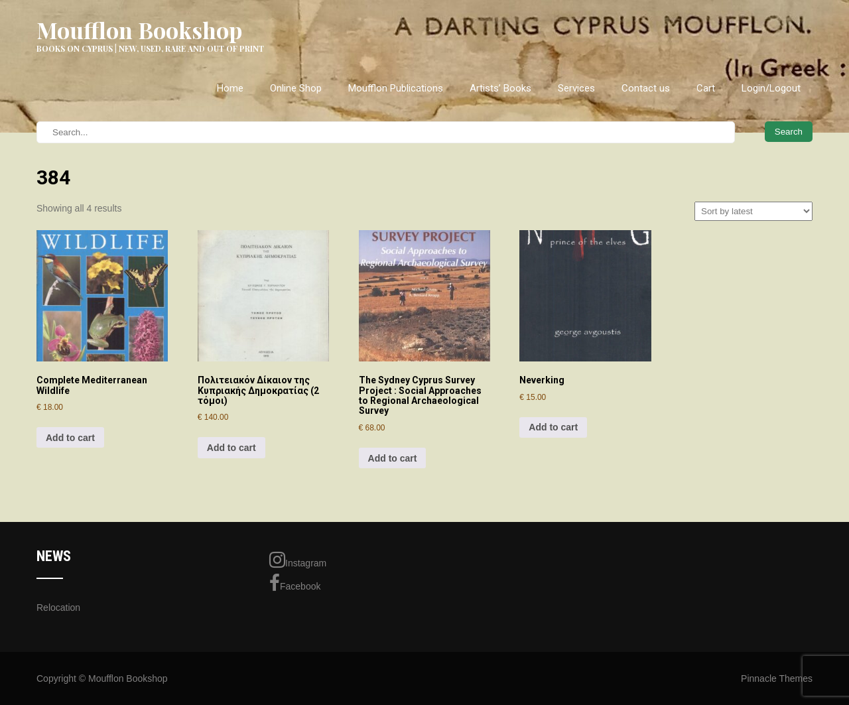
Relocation (58, 607)
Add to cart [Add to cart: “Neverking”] (553, 427)
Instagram (297, 559)
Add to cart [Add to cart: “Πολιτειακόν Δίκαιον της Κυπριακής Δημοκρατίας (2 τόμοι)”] (231, 447)
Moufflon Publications (395, 88)
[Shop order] (753, 211)
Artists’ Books (500, 88)
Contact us (645, 88)
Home (230, 88)
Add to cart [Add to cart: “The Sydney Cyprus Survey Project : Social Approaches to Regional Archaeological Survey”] (392, 458)
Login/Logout (771, 88)
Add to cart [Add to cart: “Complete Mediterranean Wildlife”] (70, 437)
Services (576, 88)
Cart (705, 88)
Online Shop (296, 88)
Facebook (294, 583)
